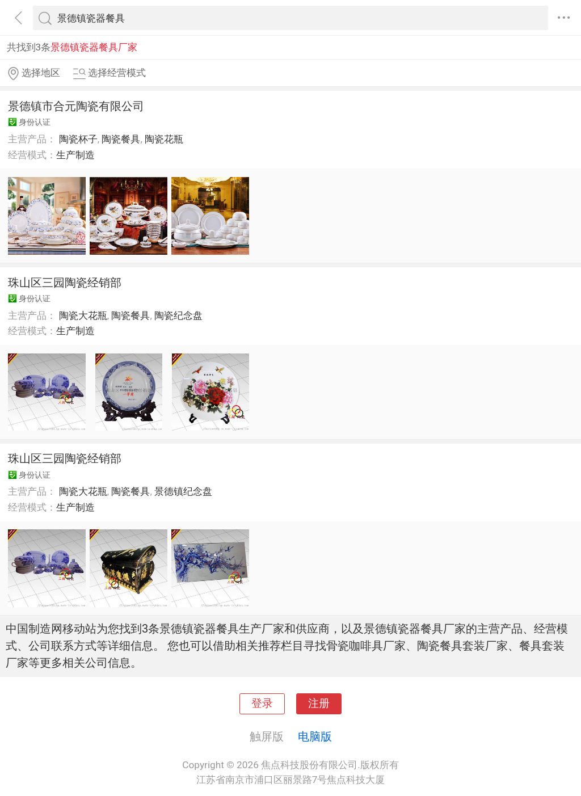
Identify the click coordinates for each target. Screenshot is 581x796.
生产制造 (75, 155)
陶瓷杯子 (78, 139)
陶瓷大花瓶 (83, 315)
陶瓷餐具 (121, 139)
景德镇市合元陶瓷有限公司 (76, 106)
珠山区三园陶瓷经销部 (64, 282)
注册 (319, 703)
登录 (262, 703)
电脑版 (315, 736)
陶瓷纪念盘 (178, 315)
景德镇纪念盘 (183, 491)
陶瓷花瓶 (164, 139)
